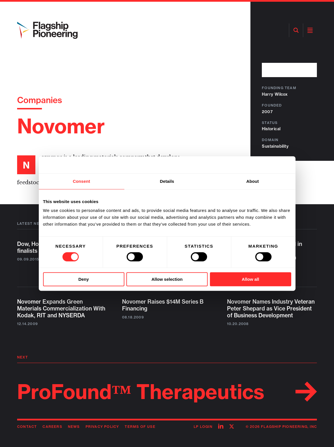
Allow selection (167, 279)
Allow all (250, 279)
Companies (39, 100)
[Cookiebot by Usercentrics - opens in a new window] (266, 165)
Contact (27, 426)
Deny (83, 279)
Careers (52, 426)
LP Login (203, 426)
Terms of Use (140, 426)
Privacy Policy (102, 426)
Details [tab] (167, 181)
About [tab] (252, 181)
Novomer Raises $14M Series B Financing (162, 305)
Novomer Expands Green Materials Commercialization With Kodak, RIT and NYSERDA (61, 308)
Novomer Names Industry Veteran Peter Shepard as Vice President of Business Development (271, 308)
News (74, 426)
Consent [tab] (81, 181)
